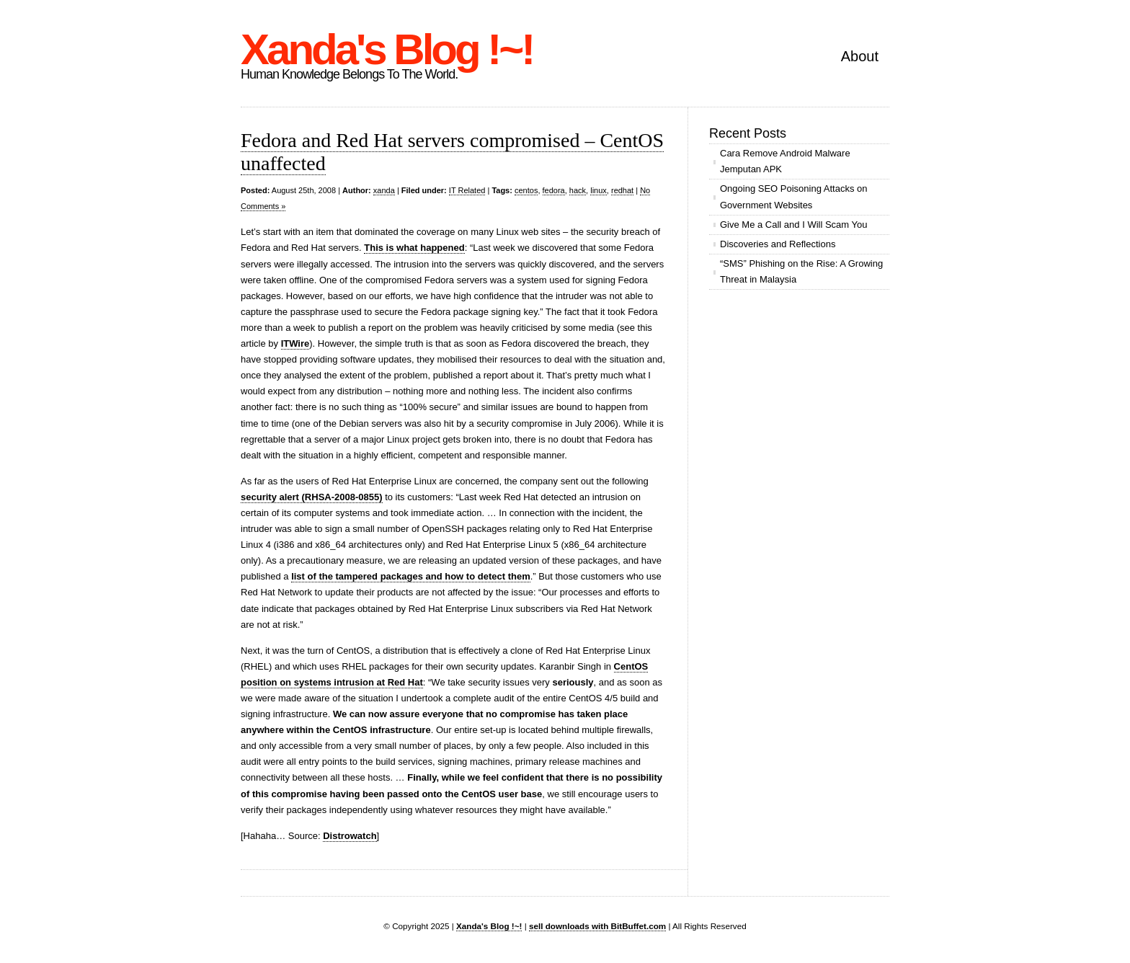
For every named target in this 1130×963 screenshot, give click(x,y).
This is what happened (414, 247)
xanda (384, 190)
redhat (622, 190)
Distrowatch (349, 835)
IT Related (467, 190)
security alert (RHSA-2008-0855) (312, 497)
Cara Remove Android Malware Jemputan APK (785, 161)
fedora (554, 190)
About (859, 56)
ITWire (295, 343)
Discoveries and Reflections (777, 244)
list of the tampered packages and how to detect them (410, 576)
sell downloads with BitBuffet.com (597, 926)
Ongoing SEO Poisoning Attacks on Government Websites (794, 196)
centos (526, 190)
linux (598, 190)
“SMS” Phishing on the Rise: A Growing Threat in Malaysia (801, 271)
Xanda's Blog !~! (387, 49)
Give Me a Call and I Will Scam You (793, 224)
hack (577, 190)
